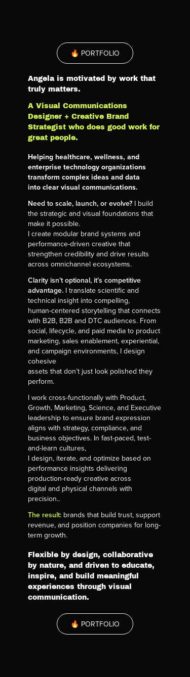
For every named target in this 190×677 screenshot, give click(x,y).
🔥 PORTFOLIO (95, 53)
